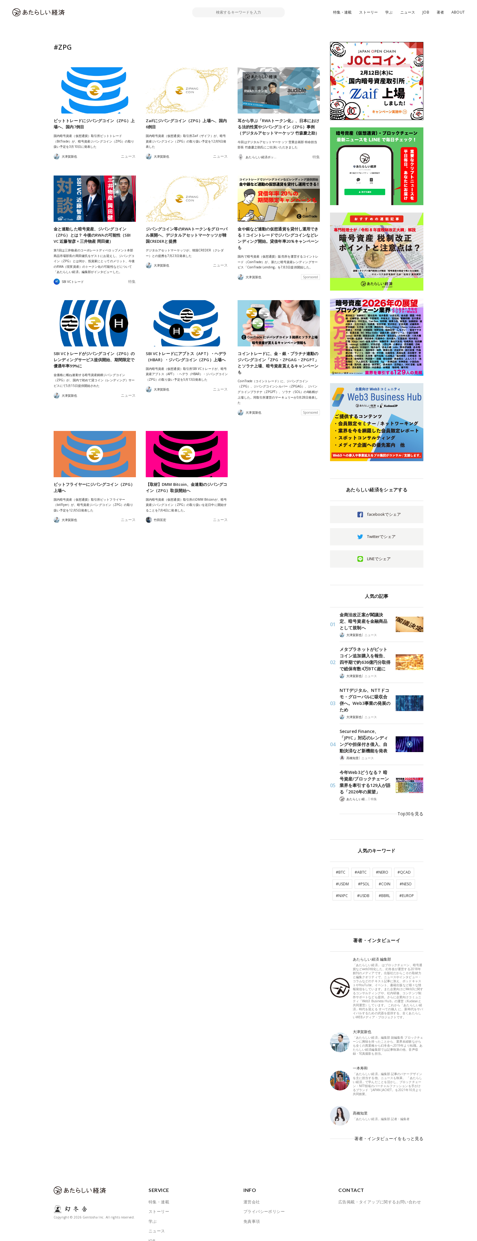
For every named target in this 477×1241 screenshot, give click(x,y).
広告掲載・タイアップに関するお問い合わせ (379, 1169)
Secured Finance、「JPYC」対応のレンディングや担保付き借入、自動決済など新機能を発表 (364, 729)
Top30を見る (411, 794)
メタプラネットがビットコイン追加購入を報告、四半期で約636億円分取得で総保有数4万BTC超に (365, 656)
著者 (440, 12)
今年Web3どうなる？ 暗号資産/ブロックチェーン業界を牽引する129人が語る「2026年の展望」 (364, 768)
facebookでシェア (384, 514)
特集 (317, 157)
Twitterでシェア (381, 536)
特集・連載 (342, 12)
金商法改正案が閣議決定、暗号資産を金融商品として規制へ (364, 620)
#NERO (382, 848)
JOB (425, 12)
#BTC (340, 848)
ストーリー (368, 12)
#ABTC (361, 848)
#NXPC (342, 871)
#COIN (384, 859)
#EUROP (406, 871)
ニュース (407, 12)
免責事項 (251, 1188)
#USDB (363, 871)
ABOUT (458, 12)
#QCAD (404, 848)
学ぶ (389, 12)
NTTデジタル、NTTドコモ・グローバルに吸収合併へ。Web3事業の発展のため (365, 692)
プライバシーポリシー (264, 1178)
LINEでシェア (379, 558)
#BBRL (384, 871)
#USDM (342, 859)
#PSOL (363, 859)
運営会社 (251, 1169)
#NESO (406, 859)
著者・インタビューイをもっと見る (391, 1110)
